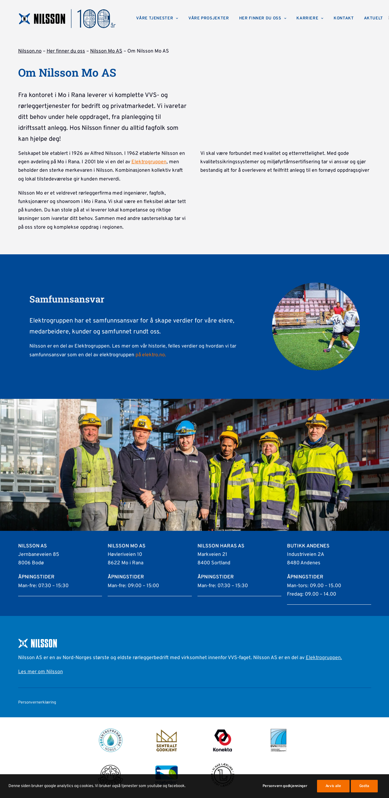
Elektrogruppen (148, 162)
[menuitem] (157, 18)
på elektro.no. (151, 355)
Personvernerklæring (37, 702)
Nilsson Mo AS (106, 51)
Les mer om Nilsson (40, 672)
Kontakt (344, 18)
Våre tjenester (157, 18)
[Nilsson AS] (67, 18)
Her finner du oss (263, 18)
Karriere (310, 18)
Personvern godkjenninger (285, 792)
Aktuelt (373, 18)
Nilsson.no (30, 51)
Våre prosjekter (208, 18)
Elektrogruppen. (324, 658)
